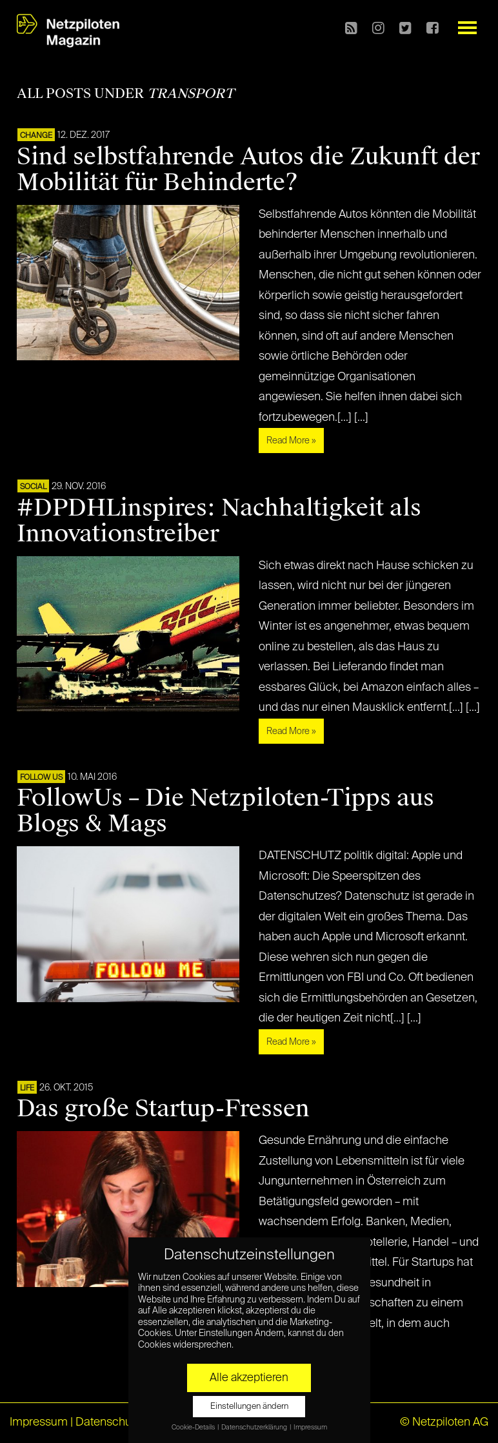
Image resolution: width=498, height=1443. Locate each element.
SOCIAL (33, 487)
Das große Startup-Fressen (163, 1108)
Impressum (39, 1422)
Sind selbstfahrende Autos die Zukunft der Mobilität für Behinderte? (248, 169)
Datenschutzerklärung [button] (254, 1427)
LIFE (27, 1088)
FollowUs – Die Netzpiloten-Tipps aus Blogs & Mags (225, 810)
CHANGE (36, 136)
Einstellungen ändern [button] (249, 1406)
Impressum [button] (310, 1427)
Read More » (291, 440)
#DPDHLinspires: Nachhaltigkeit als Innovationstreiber (219, 520)
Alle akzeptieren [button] (249, 1378)
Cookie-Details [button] (194, 1427)
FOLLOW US (41, 778)
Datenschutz (108, 1422)
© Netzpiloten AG (444, 1422)
